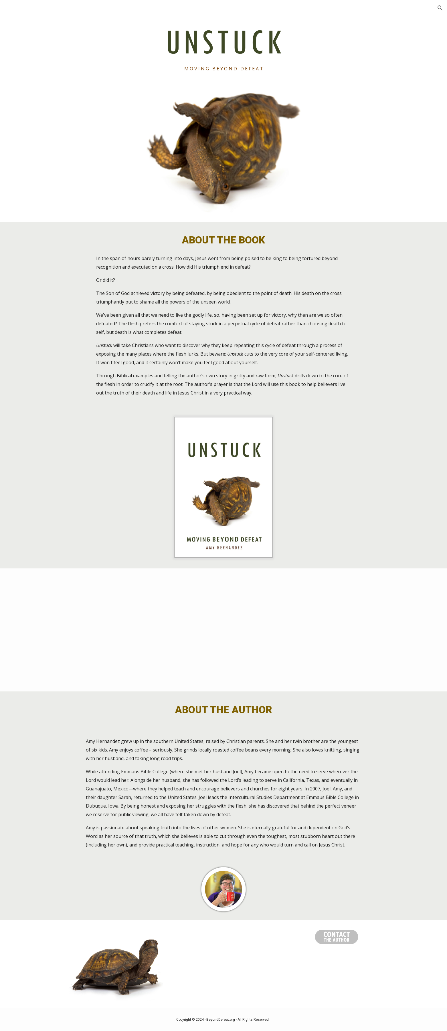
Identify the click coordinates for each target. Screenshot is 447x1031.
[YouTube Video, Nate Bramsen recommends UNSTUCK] (223, 630)
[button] (440, 8)
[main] (223, 68)
